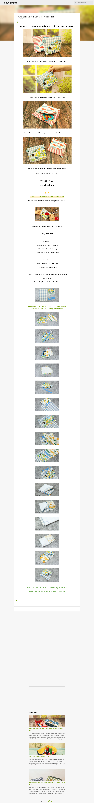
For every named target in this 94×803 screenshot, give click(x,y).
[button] (17, 22)
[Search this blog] (85, 3)
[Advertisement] (47, 624)
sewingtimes (11, 2)
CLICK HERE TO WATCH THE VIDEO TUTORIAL (47, 197)
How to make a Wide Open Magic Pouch (39, 756)
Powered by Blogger (47, 801)
